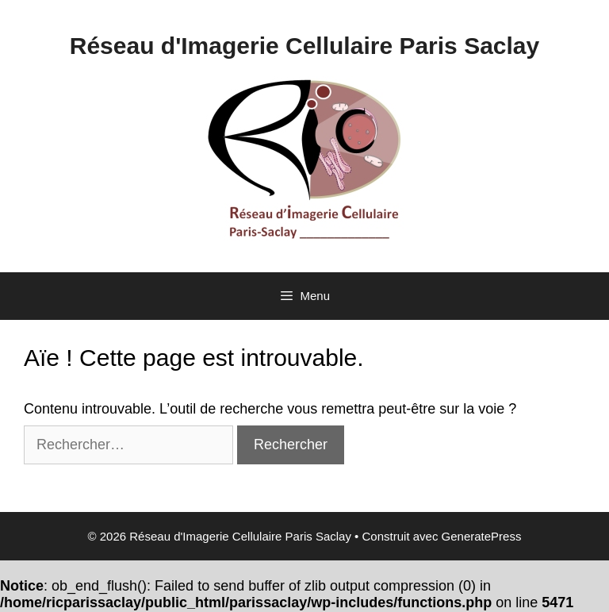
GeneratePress (482, 536)
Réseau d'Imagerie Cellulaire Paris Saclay (304, 46)
